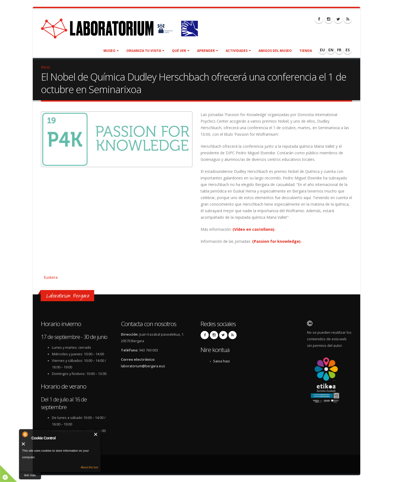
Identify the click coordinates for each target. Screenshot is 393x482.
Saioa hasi (221, 361)
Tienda (305, 50)
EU (322, 49)
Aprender (207, 50)
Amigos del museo (275, 50)
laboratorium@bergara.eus (143, 366)
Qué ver (180, 50)
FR (339, 49)
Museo (111, 50)
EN (331, 49)
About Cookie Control (24, 434)
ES (348, 49)
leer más (30, 475)
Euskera (51, 277)
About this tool (89, 467)
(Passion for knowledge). (277, 241)
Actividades (238, 50)
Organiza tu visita (145, 50)
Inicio (45, 67)
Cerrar (96, 434)
